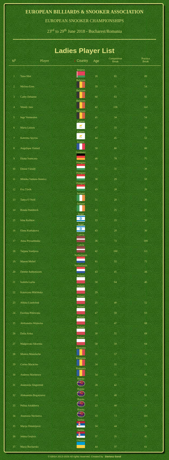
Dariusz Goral (113, 456)
